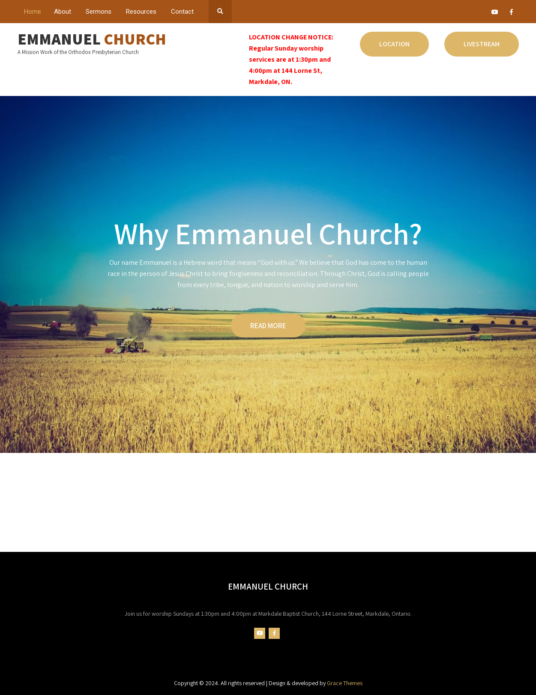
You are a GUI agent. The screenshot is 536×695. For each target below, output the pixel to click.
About (62, 11)
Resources (141, 11)
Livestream (482, 43)
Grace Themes (344, 683)
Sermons (98, 11)
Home (32, 11)
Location (394, 43)
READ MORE (268, 325)
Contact (182, 11)
